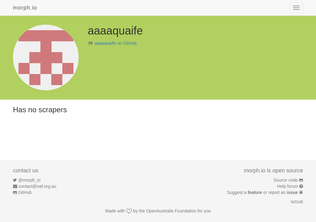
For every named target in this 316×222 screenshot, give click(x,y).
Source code (286, 180)
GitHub (25, 192)
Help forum (287, 186)
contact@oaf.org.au (37, 186)
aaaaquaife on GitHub (115, 43)
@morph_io (29, 180)
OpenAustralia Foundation (171, 210)
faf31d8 (297, 202)
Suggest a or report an (263, 192)
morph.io (25, 8)
